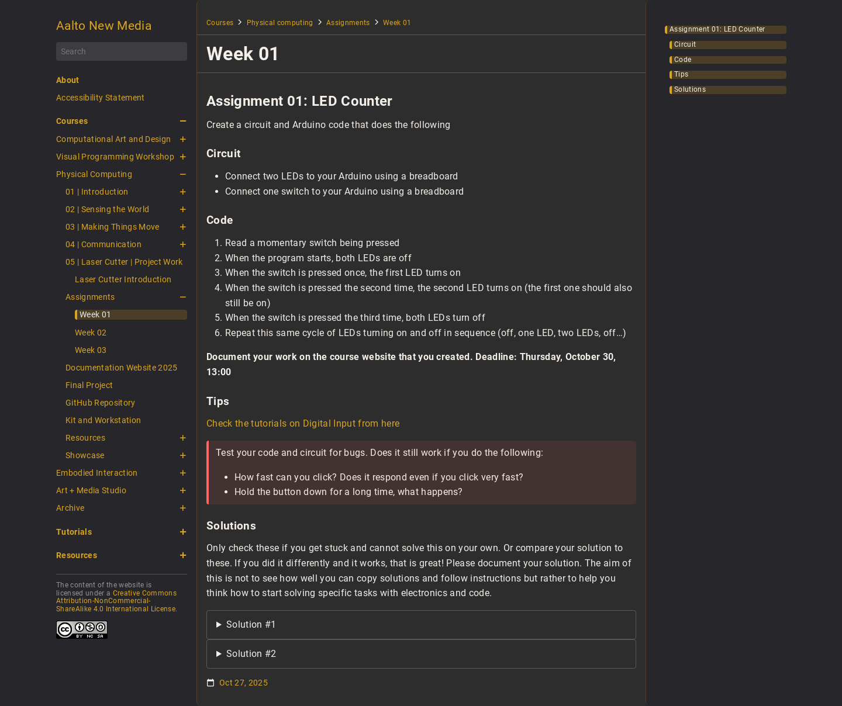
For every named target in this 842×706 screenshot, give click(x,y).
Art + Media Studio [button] (91, 490)
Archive (70, 508)
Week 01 (95, 314)
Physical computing (280, 23)
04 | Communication (103, 244)
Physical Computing (94, 174)
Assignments (90, 297)
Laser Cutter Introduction (123, 279)
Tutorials (74, 532)
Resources (85, 437)
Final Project (89, 385)
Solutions (690, 90)
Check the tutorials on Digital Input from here (302, 423)
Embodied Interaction (97, 472)
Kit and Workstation (103, 420)
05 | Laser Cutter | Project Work (124, 262)
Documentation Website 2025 (121, 367)
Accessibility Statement (100, 97)
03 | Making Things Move (112, 226)
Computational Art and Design (113, 139)
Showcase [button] (85, 455)
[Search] (121, 51)
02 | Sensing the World (107, 209)
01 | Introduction (97, 191)
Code (682, 60)
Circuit (685, 45)
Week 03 (90, 350)
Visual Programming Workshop (115, 156)
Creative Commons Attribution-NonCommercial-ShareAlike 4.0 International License (116, 601)
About (68, 80)
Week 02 (90, 332)
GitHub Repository (100, 402)
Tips (681, 74)
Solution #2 (251, 653)
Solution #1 (251, 624)
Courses (72, 121)
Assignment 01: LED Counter (717, 29)
